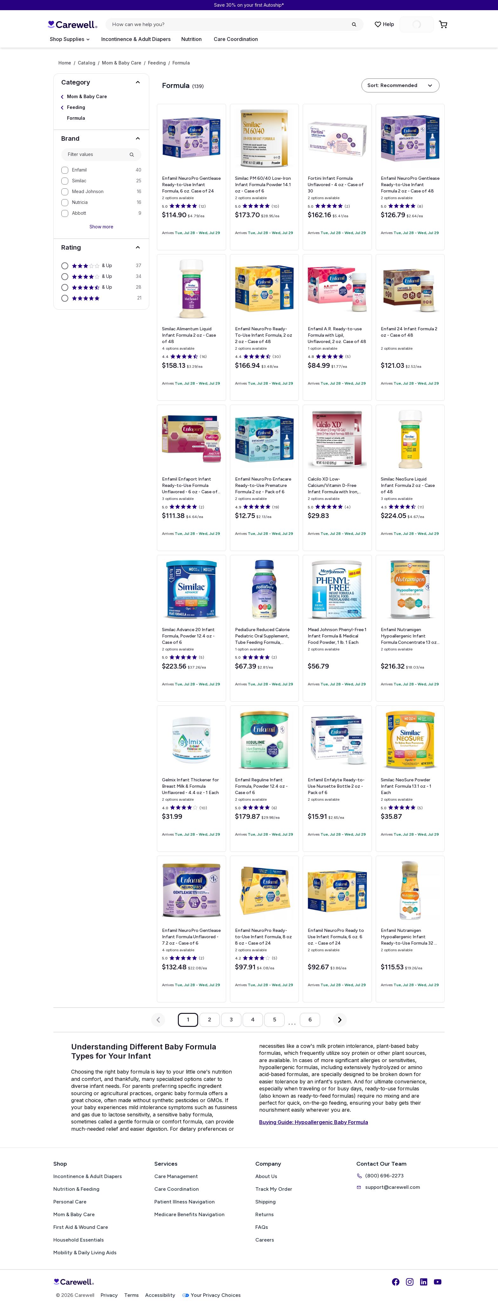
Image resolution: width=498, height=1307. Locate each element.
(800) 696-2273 (380, 1176)
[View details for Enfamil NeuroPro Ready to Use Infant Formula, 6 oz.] (337, 929)
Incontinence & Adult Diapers (136, 39)
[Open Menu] (69, 39)
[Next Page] (340, 1020)
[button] (101, 82)
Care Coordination (236, 39)
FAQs (261, 1227)
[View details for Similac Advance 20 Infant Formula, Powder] (191, 628)
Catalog (86, 62)
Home (64, 62)
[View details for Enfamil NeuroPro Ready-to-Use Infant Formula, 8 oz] (264, 929)
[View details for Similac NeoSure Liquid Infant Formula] (410, 478)
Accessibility (160, 1295)
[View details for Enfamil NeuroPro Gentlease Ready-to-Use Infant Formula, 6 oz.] (191, 177)
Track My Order (273, 1189)
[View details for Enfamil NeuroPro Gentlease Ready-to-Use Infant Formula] (410, 177)
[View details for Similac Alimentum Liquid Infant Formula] (191, 327)
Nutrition (191, 39)
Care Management (176, 1176)
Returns (264, 1214)
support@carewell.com (388, 1187)
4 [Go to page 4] (253, 1019)
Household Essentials (78, 1240)
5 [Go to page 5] (274, 1019)
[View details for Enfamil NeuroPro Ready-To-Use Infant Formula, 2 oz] (264, 327)
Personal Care (69, 1202)
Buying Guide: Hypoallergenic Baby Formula (313, 1122)
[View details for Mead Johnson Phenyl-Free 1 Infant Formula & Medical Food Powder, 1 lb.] (337, 628)
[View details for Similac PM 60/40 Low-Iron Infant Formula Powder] (264, 177)
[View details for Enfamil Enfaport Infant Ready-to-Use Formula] (191, 478)
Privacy (109, 1295)
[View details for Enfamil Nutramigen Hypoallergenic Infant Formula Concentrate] (410, 628)
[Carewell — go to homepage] (72, 24)
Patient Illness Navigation (184, 1202)
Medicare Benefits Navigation (189, 1214)
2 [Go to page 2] (209, 1019)
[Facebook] (396, 1282)
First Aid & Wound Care (80, 1227)
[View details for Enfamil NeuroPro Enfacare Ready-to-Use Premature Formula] (264, 478)
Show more (101, 226)
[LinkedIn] (424, 1282)
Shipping (265, 1202)
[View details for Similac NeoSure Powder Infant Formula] (410, 779)
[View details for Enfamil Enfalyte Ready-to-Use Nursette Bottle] (337, 779)
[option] (101, 170)
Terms (131, 1295)
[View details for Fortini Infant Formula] (337, 177)
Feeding (157, 62)
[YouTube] (438, 1282)
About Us (266, 1176)
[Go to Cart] (444, 24)
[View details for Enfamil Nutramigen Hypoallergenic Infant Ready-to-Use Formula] (410, 929)
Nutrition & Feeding (76, 1189)
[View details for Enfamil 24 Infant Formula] (410, 327)
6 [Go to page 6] (310, 1019)
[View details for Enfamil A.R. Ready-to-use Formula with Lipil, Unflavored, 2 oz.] (337, 327)
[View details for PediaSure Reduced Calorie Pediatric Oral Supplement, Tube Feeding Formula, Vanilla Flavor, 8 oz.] (264, 628)
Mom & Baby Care (121, 62)
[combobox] (96, 154)
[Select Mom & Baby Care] (101, 96)
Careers (264, 1240)
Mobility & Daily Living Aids (85, 1253)
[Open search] (234, 24)
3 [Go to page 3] (231, 1019)
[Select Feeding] (101, 107)
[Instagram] (410, 1282)
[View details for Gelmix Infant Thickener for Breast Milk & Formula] (191, 779)
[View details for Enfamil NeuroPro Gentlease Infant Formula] (191, 929)
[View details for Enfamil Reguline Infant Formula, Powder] (264, 779)
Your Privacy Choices (211, 1295)
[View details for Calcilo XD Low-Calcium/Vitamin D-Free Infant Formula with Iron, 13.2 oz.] (337, 478)
